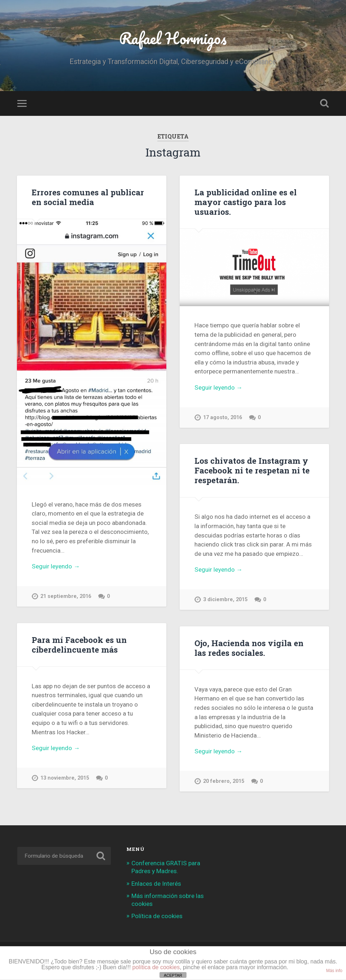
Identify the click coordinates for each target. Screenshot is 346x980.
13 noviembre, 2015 (64, 778)
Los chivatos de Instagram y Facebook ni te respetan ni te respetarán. (252, 470)
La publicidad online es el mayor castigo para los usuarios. (245, 202)
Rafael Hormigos (173, 38)
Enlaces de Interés (156, 883)
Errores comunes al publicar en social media (88, 197)
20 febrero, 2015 (223, 781)
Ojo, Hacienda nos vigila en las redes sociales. (249, 648)
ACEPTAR (173, 975)
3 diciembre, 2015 (225, 599)
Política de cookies (157, 916)
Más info (334, 970)
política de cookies (156, 967)
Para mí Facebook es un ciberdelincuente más (79, 644)
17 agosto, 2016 (222, 417)
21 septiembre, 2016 (65, 596)
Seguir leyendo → (56, 566)
